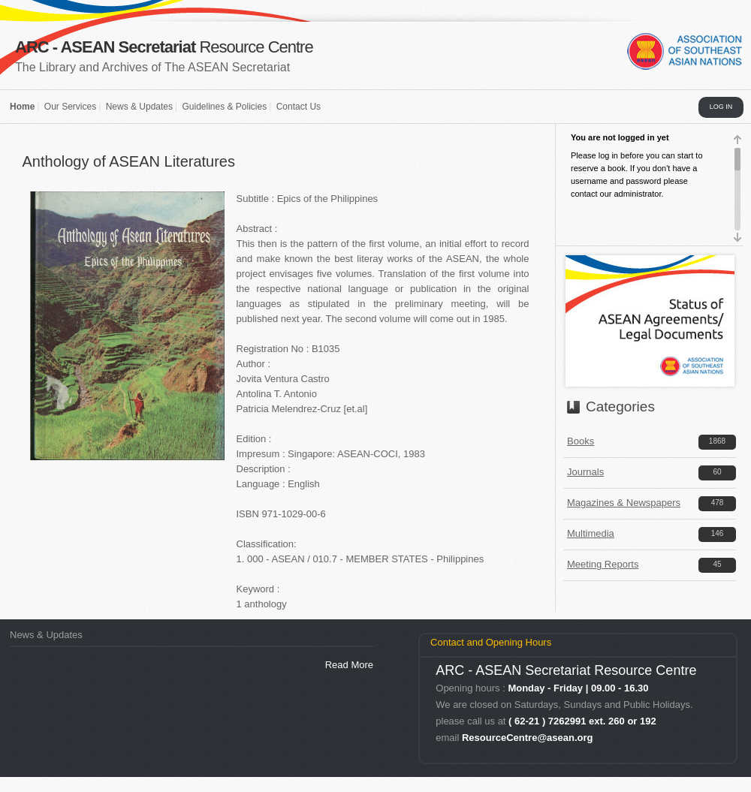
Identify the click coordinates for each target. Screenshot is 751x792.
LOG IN (721, 106)
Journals (585, 471)
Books (580, 441)
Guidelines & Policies (224, 106)
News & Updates (139, 106)
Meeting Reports (602, 564)
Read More (349, 664)
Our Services (70, 106)
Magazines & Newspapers (623, 502)
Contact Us (298, 106)
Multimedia (590, 533)
